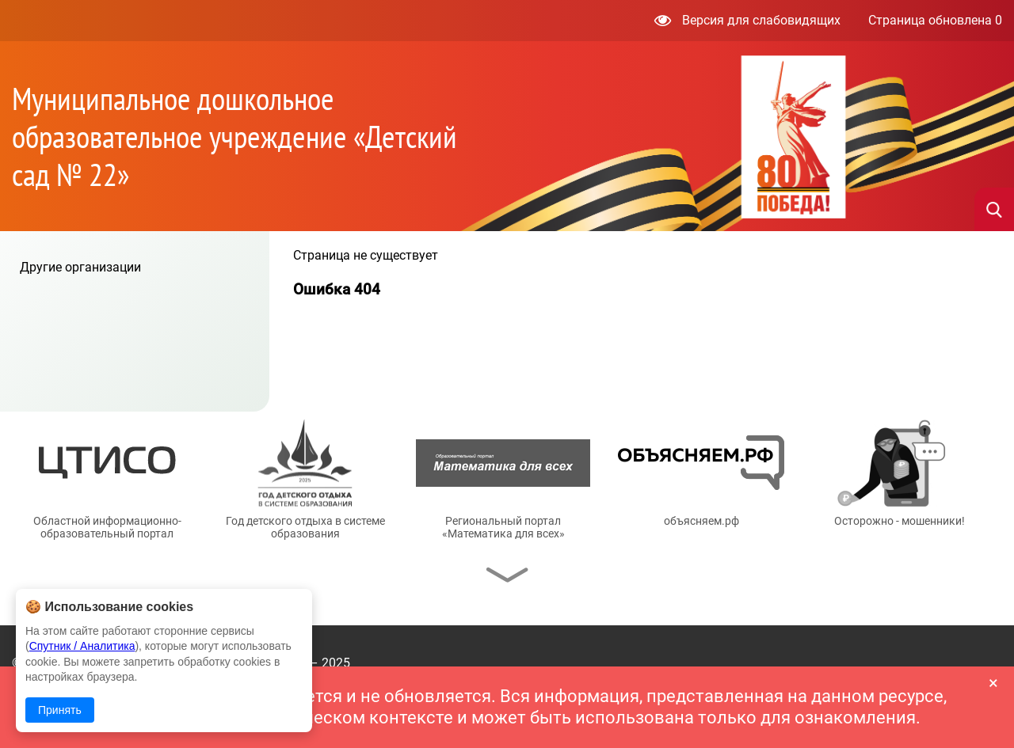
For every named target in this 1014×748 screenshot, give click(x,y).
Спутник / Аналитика (82, 646)
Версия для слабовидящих (747, 20)
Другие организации (80, 267)
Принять (60, 710)
